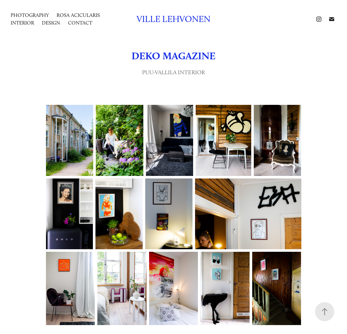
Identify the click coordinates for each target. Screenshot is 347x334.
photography (30, 15)
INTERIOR (22, 23)
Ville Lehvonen (173, 19)
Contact (80, 23)
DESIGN (51, 23)
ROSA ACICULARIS (78, 15)
